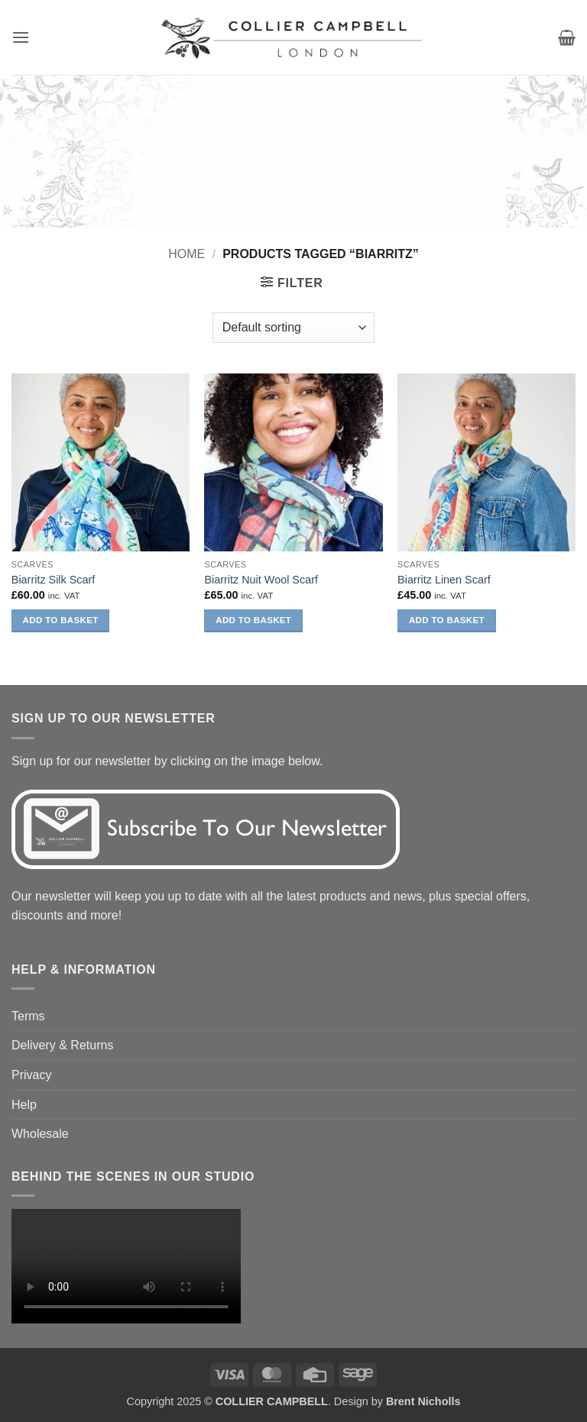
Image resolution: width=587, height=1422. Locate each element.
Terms (28, 1016)
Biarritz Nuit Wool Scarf (260, 580)
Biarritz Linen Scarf (444, 580)
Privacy (31, 1074)
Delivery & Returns (62, 1045)
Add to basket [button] (61, 620)
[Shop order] (293, 327)
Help (24, 1104)
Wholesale (40, 1133)
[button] (20, 37)
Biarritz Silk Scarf (53, 580)
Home (186, 253)
